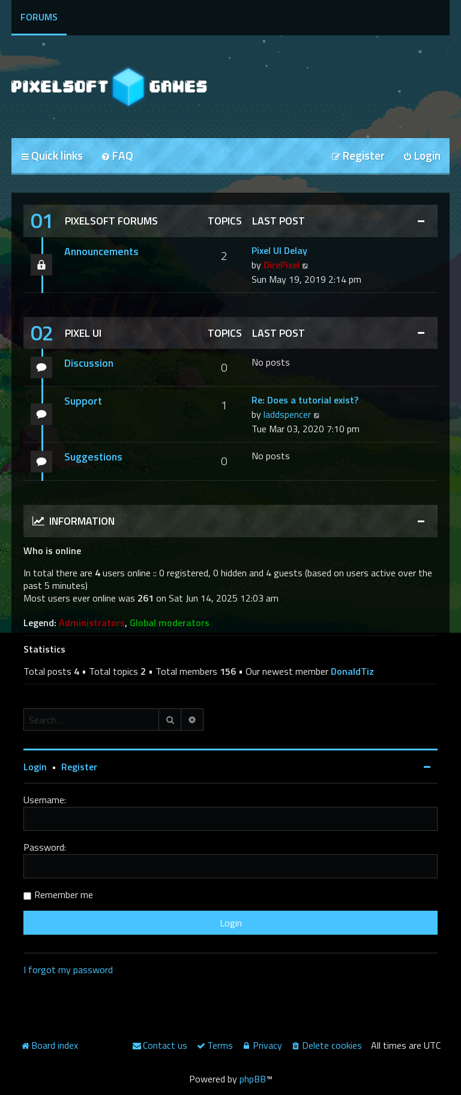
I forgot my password (68, 969)
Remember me (63, 894)
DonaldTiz (352, 671)
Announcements (101, 251)
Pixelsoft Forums (111, 221)
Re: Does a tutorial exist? (305, 400)
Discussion (88, 363)
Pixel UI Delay (279, 250)
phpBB (253, 1079)
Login (35, 766)
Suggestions (93, 456)
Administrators (92, 623)
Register (79, 766)
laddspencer (287, 414)
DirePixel (282, 265)
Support (83, 401)
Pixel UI (83, 333)
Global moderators (169, 623)
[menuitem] (117, 156)
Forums (39, 17)
